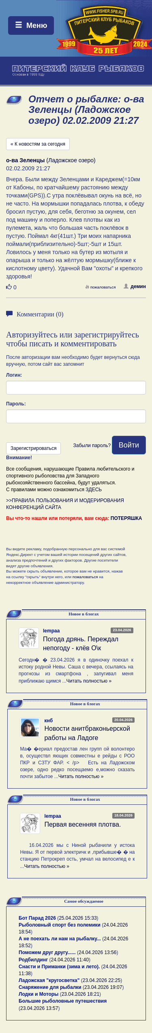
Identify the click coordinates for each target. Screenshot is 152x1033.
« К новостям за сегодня (38, 144)
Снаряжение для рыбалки (50, 987)
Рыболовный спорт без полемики (60, 925)
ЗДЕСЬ (94, 489)
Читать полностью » (89, 681)
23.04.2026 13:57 (39, 1008)
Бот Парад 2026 (37, 918)
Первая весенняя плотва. (82, 824)
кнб (48, 720)
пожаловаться (100, 287)
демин (135, 286)
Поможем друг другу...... (47, 952)
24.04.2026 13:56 (97, 952)
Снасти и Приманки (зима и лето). (59, 966)
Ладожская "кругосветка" (50, 980)
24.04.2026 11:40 (70, 960)
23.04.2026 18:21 (80, 994)
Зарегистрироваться (33, 448)
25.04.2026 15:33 (77, 918)
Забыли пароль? (92, 445)
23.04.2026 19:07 (103, 987)
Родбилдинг (33, 960)
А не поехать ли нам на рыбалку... (60, 939)
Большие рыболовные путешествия (63, 1001)
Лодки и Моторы (38, 994)
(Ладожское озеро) (51, 160)
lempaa (51, 631)
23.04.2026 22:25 (101, 980)
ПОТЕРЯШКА (126, 518)
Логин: (14, 375)
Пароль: (16, 404)
